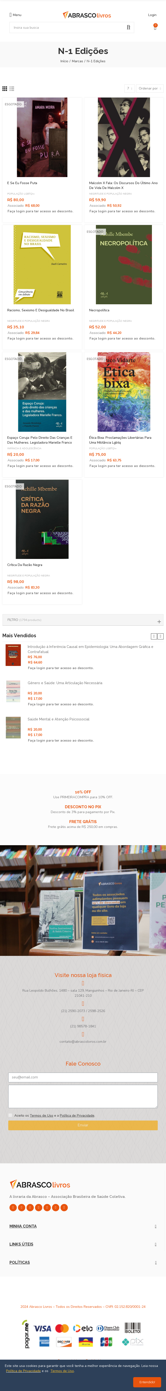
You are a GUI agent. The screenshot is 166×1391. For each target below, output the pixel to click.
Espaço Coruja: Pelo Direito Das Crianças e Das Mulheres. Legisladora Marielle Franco (39, 440)
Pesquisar (128, 27)
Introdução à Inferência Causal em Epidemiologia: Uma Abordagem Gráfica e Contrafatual (90, 649)
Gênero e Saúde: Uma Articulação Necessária (65, 683)
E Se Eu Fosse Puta (22, 183)
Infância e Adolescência (24, 448)
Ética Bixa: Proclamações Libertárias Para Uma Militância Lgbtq (120, 440)
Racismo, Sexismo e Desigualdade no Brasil (40, 310)
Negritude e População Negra (110, 194)
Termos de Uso (41, 1115)
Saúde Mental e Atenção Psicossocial (58, 719)
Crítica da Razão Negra (24, 565)
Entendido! (147, 1382)
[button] (154, 636)
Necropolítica (99, 310)
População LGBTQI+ (21, 194)
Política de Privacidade (77, 1115)
